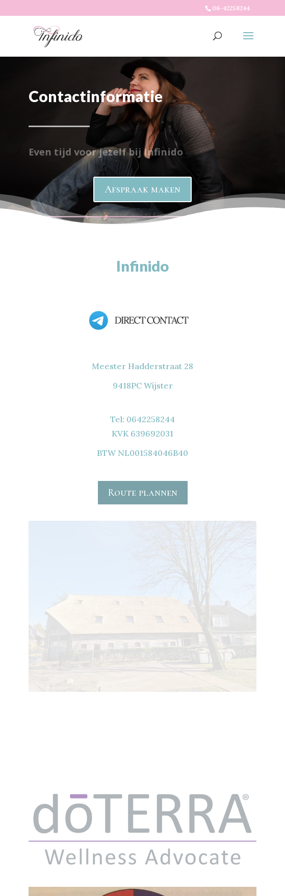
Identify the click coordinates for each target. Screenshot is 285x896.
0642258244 (150, 419)
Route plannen (142, 493)
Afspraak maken (142, 177)
